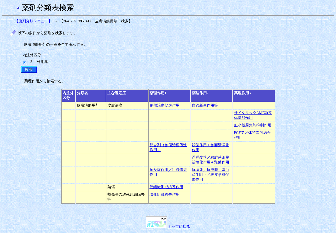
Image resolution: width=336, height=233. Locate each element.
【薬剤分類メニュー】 (33, 21)
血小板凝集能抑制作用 (252, 125)
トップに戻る (168, 227)
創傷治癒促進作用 (164, 105)
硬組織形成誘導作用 (166, 187)
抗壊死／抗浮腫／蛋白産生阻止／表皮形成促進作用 (210, 174)
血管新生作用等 (205, 105)
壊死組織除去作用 (164, 194)
